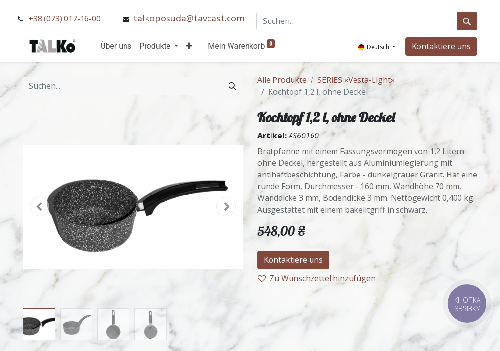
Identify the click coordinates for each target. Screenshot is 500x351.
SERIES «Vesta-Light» (356, 80)
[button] (189, 46)
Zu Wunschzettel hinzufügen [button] (316, 278)
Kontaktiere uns (441, 46)
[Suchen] (467, 21)
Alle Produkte (282, 80)
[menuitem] (116, 46)
